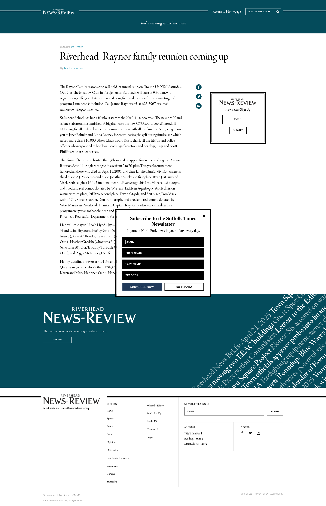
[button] (163, 221)
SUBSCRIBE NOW (142, 286)
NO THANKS (184, 286)
